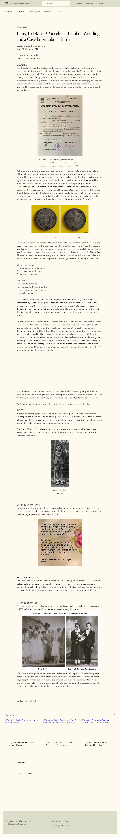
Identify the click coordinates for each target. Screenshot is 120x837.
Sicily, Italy (48, 12)
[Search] (56, 3)
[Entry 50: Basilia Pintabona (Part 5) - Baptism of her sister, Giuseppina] (60, 728)
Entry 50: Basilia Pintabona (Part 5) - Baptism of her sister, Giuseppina (59, 743)
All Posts (8, 12)
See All (112, 715)
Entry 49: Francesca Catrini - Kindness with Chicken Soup (95, 743)
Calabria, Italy (34, 12)
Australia (20, 12)
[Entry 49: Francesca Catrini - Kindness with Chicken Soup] (98, 728)
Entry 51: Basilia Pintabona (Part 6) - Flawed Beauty (21, 743)
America (60, 12)
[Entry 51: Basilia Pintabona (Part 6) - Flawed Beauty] (22, 728)
